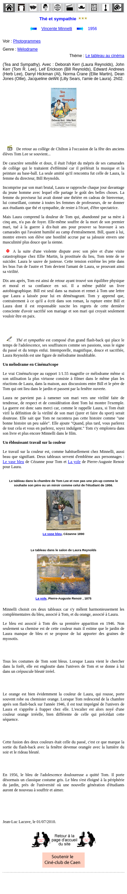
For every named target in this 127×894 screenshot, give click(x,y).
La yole (74, 461)
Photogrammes (27, 41)
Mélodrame (27, 49)
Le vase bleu (13, 461)
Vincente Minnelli (56, 28)
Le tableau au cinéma (104, 55)
